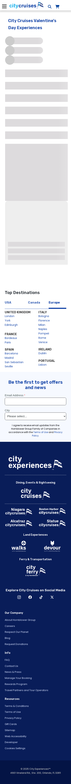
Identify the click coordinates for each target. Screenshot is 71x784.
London (9, 316)
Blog (7, 638)
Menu (4, 6)
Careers (10, 626)
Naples (42, 329)
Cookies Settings (15, 748)
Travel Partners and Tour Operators (26, 690)
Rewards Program (16, 684)
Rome (42, 338)
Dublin (42, 353)
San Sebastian (14, 362)
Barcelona (11, 353)
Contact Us (11, 666)
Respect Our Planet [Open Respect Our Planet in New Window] (16, 632)
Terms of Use (13, 712)
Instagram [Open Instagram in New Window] (19, 597)
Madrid (9, 358)
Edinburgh (11, 325)
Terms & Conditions (17, 706)
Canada (34, 302)
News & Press (13, 672)
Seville (9, 366)
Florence (44, 320)
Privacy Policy (13, 718)
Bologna (43, 316)
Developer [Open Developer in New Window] (11, 742)
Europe (54, 302)
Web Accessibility (15, 736)
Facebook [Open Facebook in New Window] (30, 597)
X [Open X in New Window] (52, 597)
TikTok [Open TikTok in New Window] (41, 597)
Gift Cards (11, 724)
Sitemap (10, 730)
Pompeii (43, 333)
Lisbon (42, 365)
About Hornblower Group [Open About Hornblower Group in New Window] (20, 620)
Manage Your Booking (18, 678)
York (7, 320)
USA (8, 302)
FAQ (7, 660)
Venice (43, 342)
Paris (8, 342)
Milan (41, 325)
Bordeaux (11, 338)
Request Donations (16, 644)
